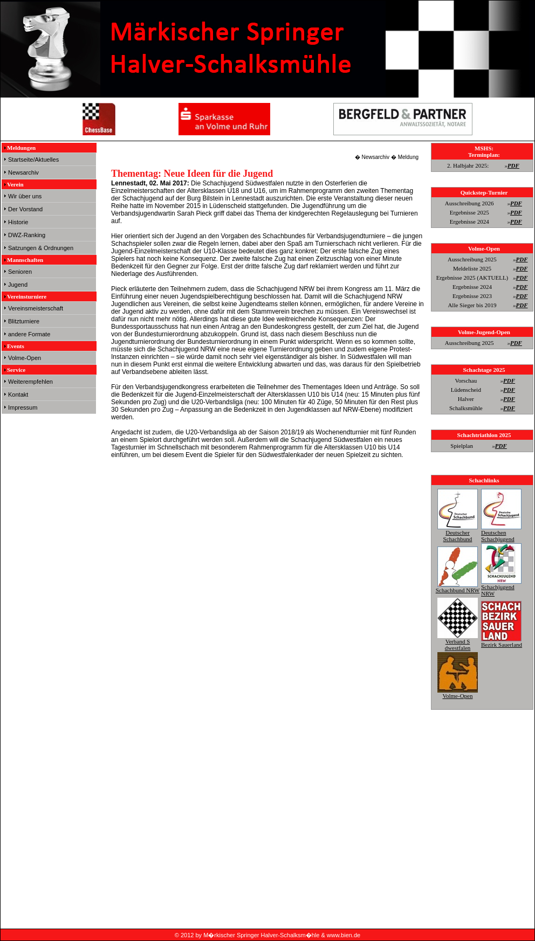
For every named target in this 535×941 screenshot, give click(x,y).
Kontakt (18, 394)
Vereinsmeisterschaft (35, 308)
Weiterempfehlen (30, 381)
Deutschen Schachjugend (501, 532)
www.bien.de (343, 935)
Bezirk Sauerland (501, 641)
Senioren (20, 271)
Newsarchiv (23, 172)
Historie (18, 222)
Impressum (22, 407)
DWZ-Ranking (26, 235)
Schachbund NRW (458, 586)
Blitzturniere (23, 321)
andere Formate (29, 334)
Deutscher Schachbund (457, 532)
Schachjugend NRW (501, 587)
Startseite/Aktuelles (33, 159)
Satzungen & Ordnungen (40, 248)
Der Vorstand (25, 209)
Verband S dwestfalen (457, 641)
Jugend (18, 284)
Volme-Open (24, 358)
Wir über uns (25, 196)
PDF (513, 165)
